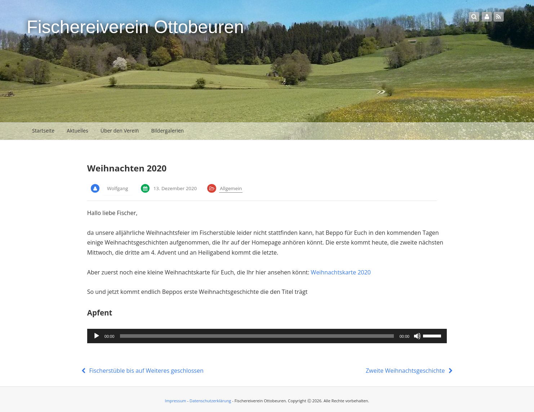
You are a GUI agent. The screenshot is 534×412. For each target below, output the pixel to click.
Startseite (43, 130)
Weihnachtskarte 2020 (341, 272)
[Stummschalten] (417, 336)
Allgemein (231, 188)
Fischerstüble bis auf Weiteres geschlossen (142, 371)
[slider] (256, 336)
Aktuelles (77, 130)
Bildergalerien (167, 130)
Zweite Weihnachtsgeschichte (410, 371)
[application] (267, 336)
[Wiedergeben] (96, 336)
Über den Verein (120, 130)
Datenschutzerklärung (210, 400)
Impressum (175, 400)
